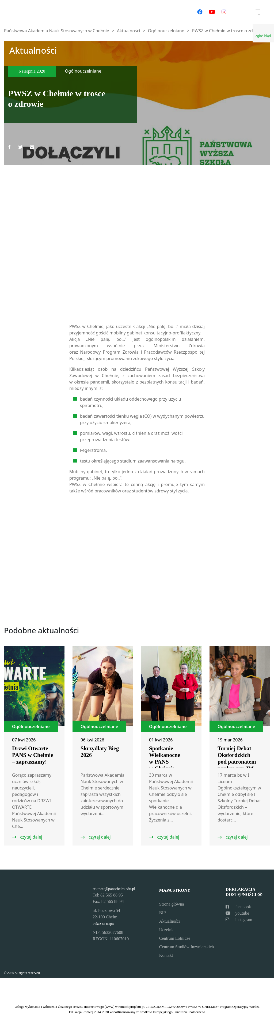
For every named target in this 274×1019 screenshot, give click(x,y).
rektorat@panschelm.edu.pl (114, 889)
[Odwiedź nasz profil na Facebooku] (200, 12)
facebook (238, 907)
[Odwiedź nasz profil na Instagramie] (224, 12)
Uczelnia (166, 929)
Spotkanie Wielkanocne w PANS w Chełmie (164, 758)
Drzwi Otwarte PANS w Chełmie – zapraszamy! (32, 755)
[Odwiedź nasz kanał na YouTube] (212, 12)
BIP (162, 912)
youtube (237, 913)
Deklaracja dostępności (244, 892)
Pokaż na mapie (103, 924)
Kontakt (166, 955)
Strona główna (171, 904)
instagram (239, 919)
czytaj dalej (30, 837)
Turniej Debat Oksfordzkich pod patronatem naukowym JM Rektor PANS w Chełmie (237, 765)
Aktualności (169, 921)
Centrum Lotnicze (174, 938)
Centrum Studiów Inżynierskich (186, 947)
